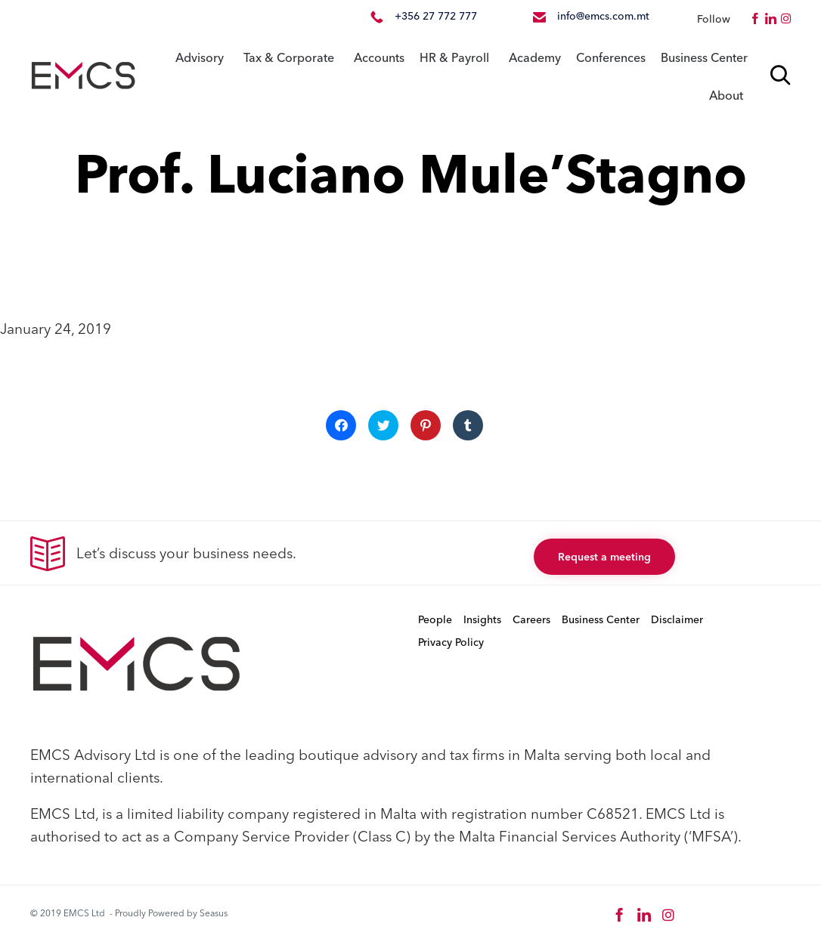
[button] (604, 557)
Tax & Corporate (288, 57)
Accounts (379, 57)
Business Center (704, 57)
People (435, 619)
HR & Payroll (454, 57)
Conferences (611, 57)
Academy (535, 57)
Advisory (199, 57)
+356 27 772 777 (436, 16)
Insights (482, 619)
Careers (531, 619)
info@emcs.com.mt (603, 16)
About (726, 95)
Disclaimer (677, 619)
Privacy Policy (451, 642)
